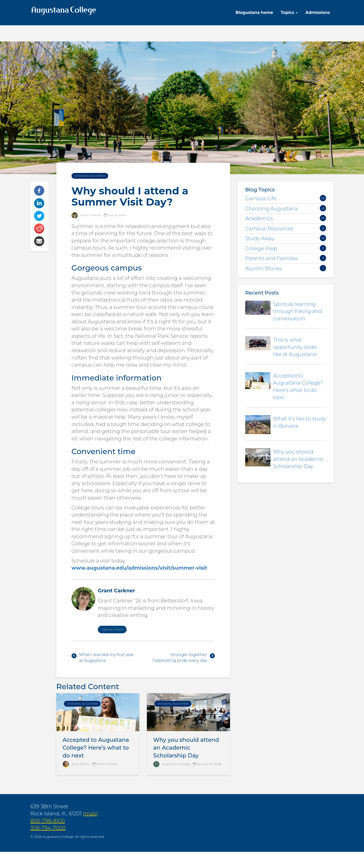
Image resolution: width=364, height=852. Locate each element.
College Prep (261, 248)
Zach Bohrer (81, 764)
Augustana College (176, 764)
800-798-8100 (47, 821)
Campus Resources (269, 229)
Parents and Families (271, 258)
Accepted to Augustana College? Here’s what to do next (96, 747)
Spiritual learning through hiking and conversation (297, 311)
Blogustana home (254, 12)
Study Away (259, 238)
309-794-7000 (47, 828)
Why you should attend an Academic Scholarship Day (186, 747)
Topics (289, 12)
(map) (90, 814)
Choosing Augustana (89, 175)
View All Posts (112, 629)
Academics (259, 218)
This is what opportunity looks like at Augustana (295, 347)
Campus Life (261, 198)
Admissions (317, 12)
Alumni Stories (263, 268)
